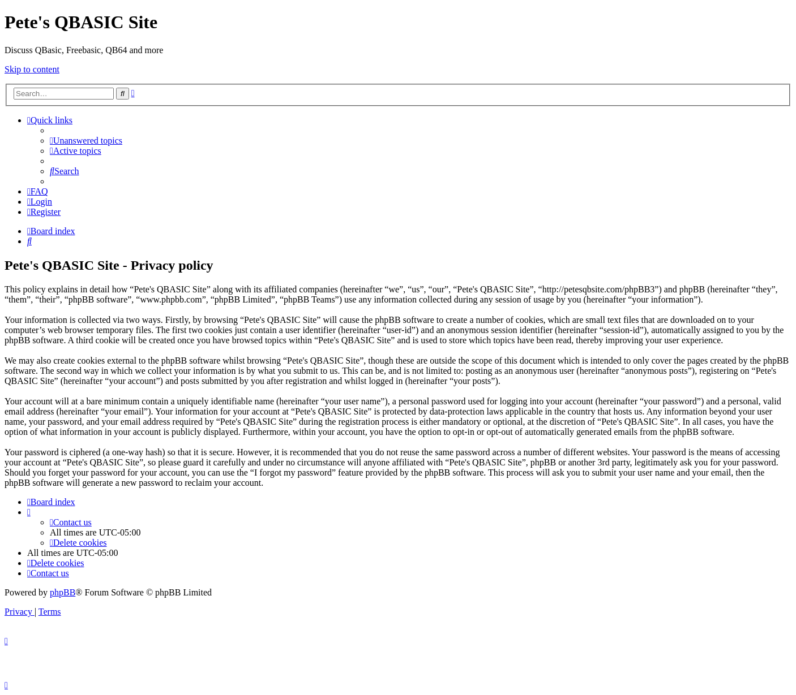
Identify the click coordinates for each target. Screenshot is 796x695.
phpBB (62, 592)
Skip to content (32, 69)
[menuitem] (86, 140)
